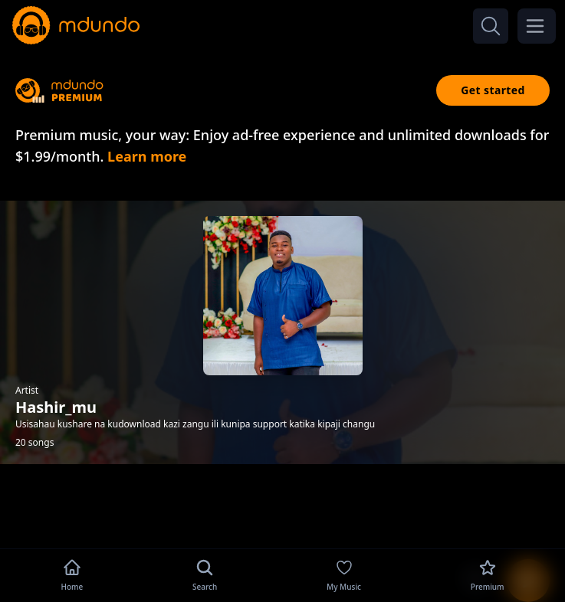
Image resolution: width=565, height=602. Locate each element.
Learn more (146, 156)
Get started (493, 90)
